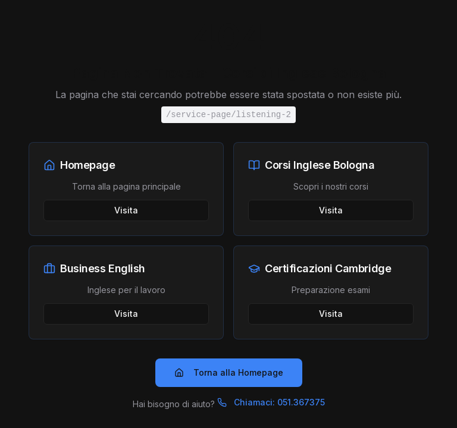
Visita (126, 210)
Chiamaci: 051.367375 (271, 402)
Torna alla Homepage (228, 372)
